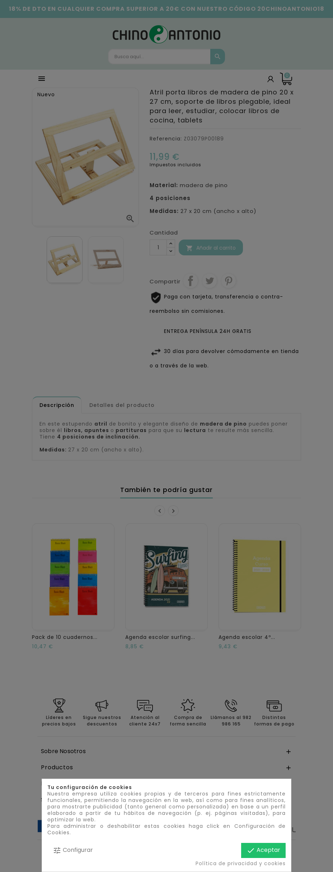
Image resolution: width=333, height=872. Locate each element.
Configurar (73, 850)
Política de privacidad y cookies (241, 863)
